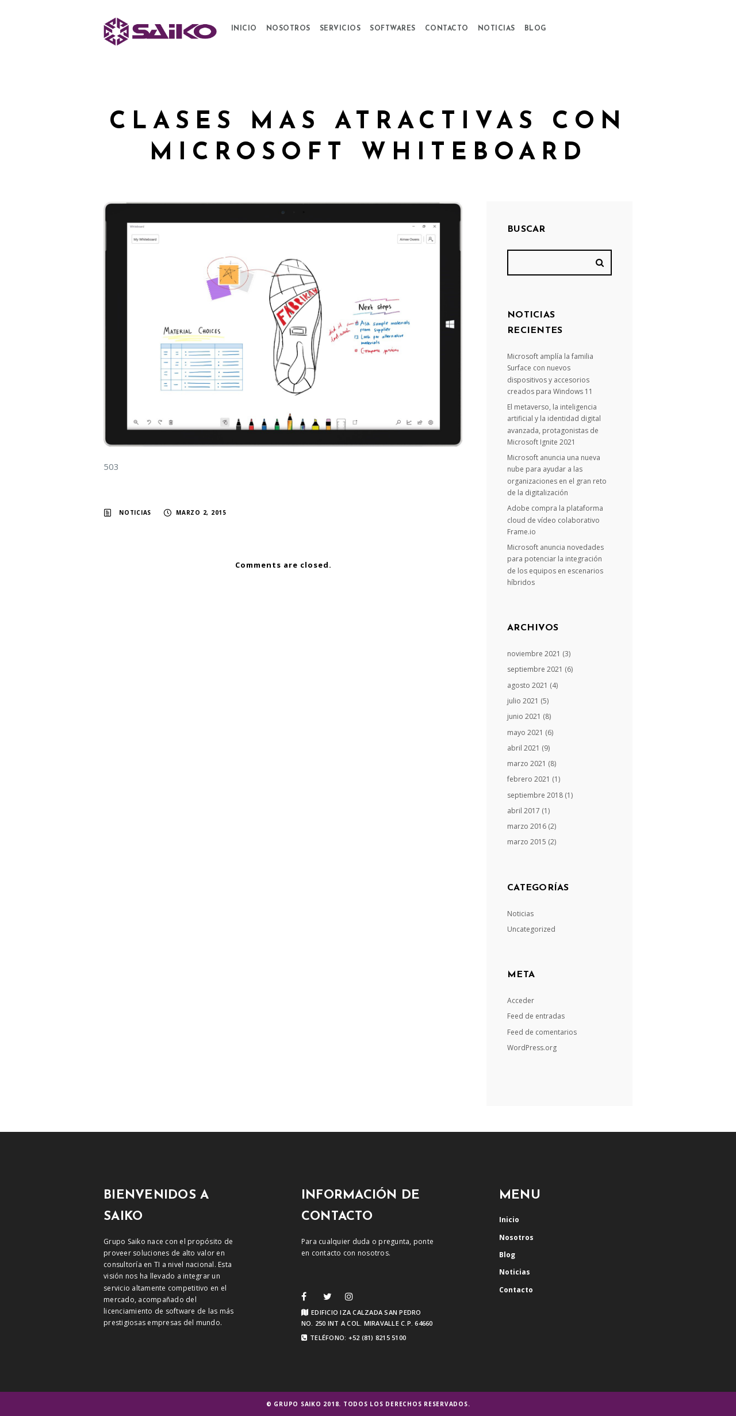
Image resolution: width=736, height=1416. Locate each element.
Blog (535, 28)
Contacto (447, 28)
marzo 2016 (526, 826)
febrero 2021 (528, 779)
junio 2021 (524, 716)
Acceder (520, 1000)
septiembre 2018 (535, 795)
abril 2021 (523, 748)
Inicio (244, 28)
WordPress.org (532, 1048)
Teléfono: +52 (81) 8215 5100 (353, 1337)
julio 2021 (523, 701)
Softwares (393, 28)
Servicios (340, 28)
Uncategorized (531, 929)
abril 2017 (523, 811)
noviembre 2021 (534, 654)
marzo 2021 (526, 763)
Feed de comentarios (542, 1032)
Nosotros (288, 28)
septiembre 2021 (535, 669)
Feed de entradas (536, 1016)
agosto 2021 (527, 685)
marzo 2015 (526, 842)
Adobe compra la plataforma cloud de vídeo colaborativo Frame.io (555, 520)
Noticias (496, 28)
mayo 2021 (525, 732)
